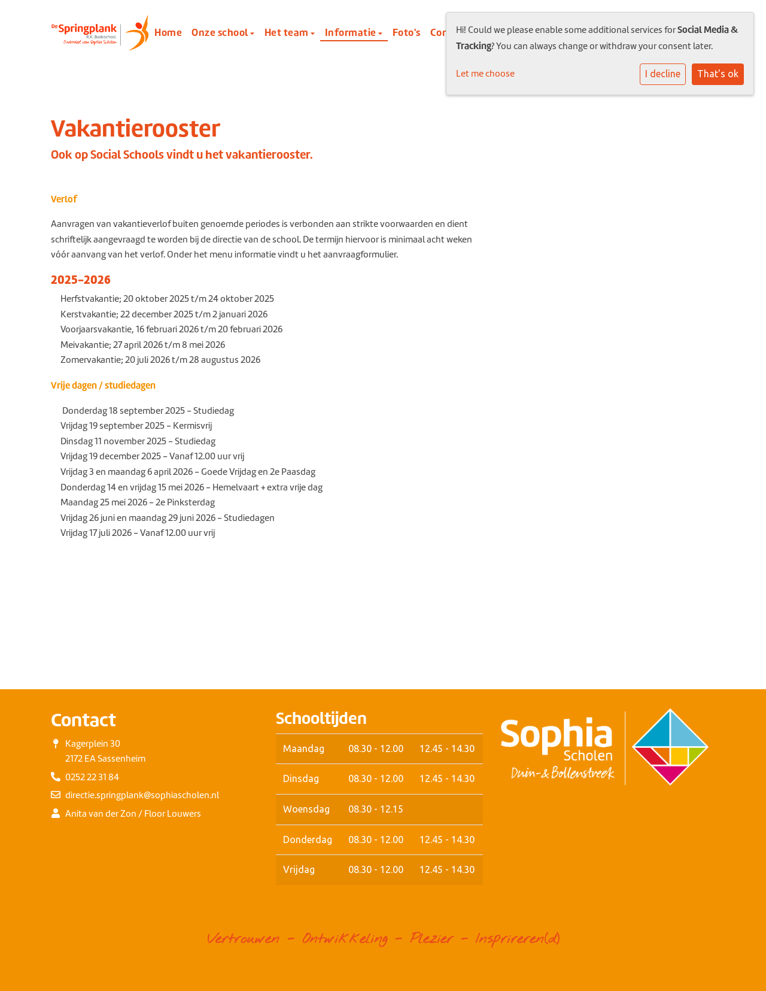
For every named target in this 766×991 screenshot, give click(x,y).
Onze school (221, 32)
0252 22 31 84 (92, 777)
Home (168, 32)
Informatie (352, 32)
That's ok (717, 73)
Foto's (407, 32)
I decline (662, 73)
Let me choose (485, 74)
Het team (288, 32)
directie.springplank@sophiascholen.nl (142, 795)
